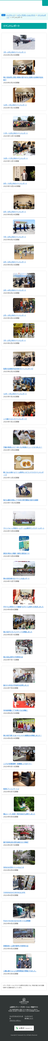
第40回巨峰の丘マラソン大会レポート (16, 578)
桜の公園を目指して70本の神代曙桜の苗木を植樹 (20, 500)
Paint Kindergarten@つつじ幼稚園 (16, 921)
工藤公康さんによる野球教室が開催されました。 (19, 971)
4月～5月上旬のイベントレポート (14, 262)
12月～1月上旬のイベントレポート (15, 105)
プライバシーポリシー (15, 1020)
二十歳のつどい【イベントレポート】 (15, 419)
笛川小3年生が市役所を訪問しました (16, 685)
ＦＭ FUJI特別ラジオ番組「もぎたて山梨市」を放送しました (23, 607)
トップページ (10, 15)
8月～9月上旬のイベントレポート (14, 212)
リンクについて (29, 1016)
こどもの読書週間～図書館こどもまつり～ (17, 764)
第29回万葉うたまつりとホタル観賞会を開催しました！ (22, 735)
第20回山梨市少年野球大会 (13, 657)
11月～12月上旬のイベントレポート (15, 133)
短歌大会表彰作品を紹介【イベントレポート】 (18, 369)
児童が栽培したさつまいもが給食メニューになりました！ (22, 447)
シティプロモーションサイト (26, 15)
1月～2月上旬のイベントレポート (14, 52)
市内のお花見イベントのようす (13, 867)
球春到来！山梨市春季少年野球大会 (15, 946)
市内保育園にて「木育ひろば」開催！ (15, 710)
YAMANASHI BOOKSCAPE (14, 892)
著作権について (29, 1018)
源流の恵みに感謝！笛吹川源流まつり (16, 553)
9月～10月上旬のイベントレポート (15, 183)
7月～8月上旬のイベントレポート (14, 237)
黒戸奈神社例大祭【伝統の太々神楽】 (15, 842)
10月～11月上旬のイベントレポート (15, 158)
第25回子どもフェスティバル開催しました (17, 632)
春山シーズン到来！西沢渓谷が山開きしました (19, 814)
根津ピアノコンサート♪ (11, 789)
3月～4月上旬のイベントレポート (14, 290)
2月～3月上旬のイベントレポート (14, 315)
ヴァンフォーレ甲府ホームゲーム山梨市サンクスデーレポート (23, 528)
